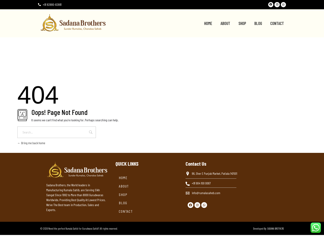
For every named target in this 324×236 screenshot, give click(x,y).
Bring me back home (31, 144)
